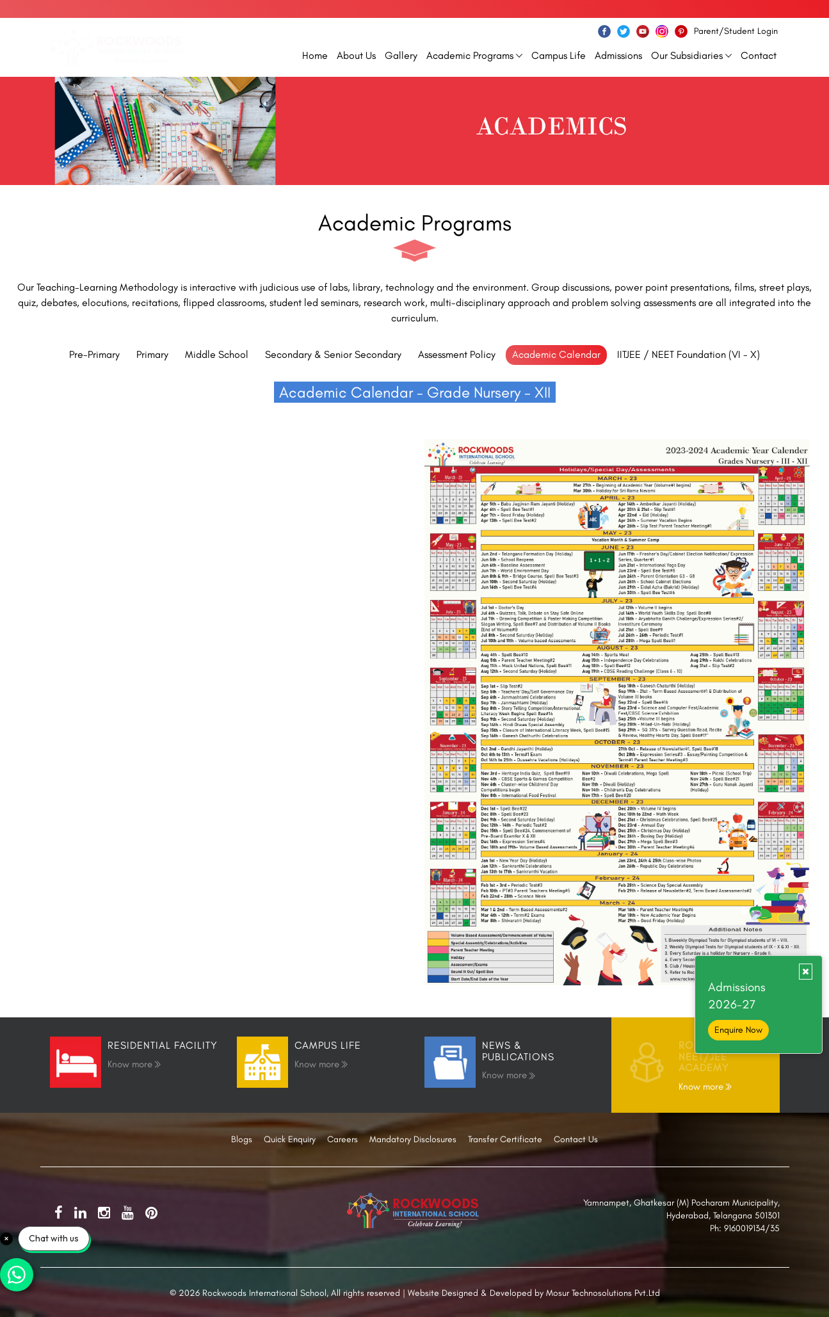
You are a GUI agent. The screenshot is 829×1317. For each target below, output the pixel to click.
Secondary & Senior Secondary (333, 354)
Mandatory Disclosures (412, 1139)
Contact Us (576, 1139)
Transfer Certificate (505, 1139)
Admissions (618, 55)
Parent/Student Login (736, 31)
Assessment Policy (456, 354)
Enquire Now (738, 1029)
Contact (759, 55)
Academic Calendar (556, 354)
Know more (135, 1063)
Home (315, 55)
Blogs (241, 1139)
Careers (342, 1139)
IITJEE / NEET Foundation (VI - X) (688, 354)
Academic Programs (474, 55)
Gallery (401, 55)
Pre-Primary (94, 354)
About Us (356, 55)
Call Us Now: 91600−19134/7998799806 (702, 8)
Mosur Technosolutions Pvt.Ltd (603, 1293)
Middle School (216, 354)
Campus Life (558, 55)
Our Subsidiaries (691, 55)
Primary (152, 354)
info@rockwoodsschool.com (108, 8)
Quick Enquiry (290, 1139)
